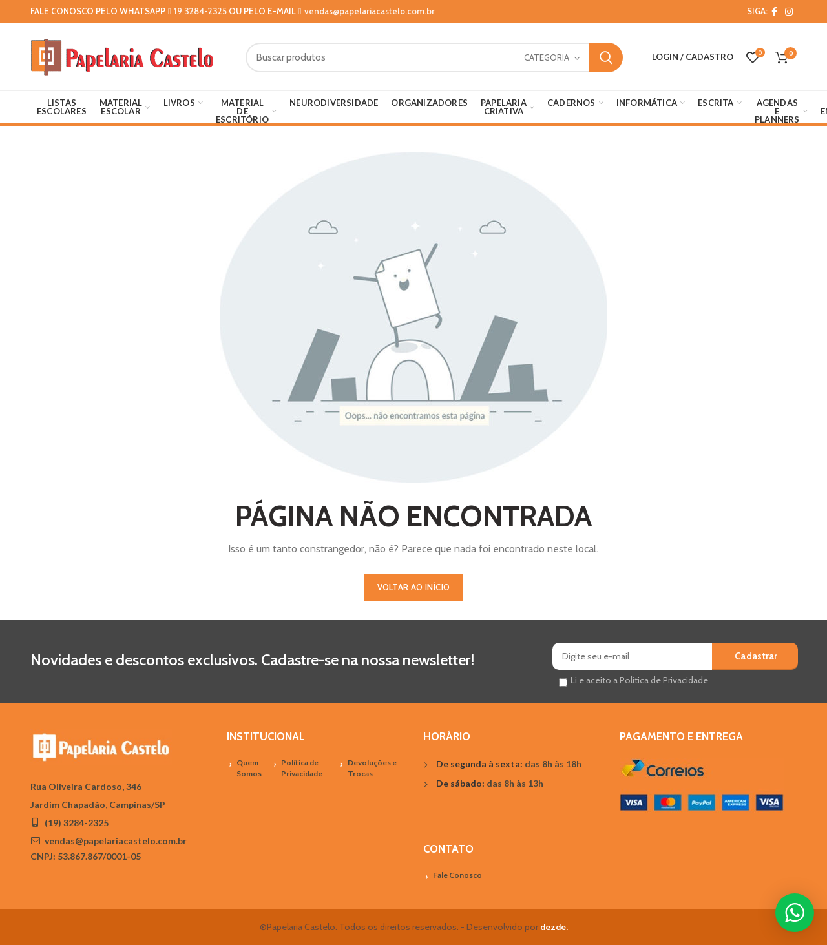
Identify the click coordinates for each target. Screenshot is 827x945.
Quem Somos (249, 768)
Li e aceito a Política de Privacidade (639, 680)
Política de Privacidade (301, 768)
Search (606, 57)
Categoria (546, 57)
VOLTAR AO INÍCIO (413, 587)
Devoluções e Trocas (372, 768)
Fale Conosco (457, 875)
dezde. (554, 927)
